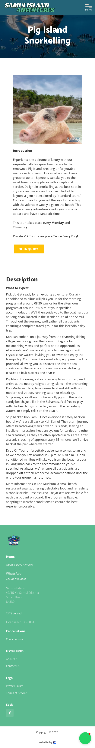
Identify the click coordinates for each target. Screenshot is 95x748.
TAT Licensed (13, 613)
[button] (88, 7)
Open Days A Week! (19, 564)
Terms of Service (16, 693)
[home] (30, 7)
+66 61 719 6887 (16, 579)
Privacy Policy (14, 686)
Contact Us (13, 666)
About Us (11, 659)
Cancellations (14, 639)
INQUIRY (34, 249)
